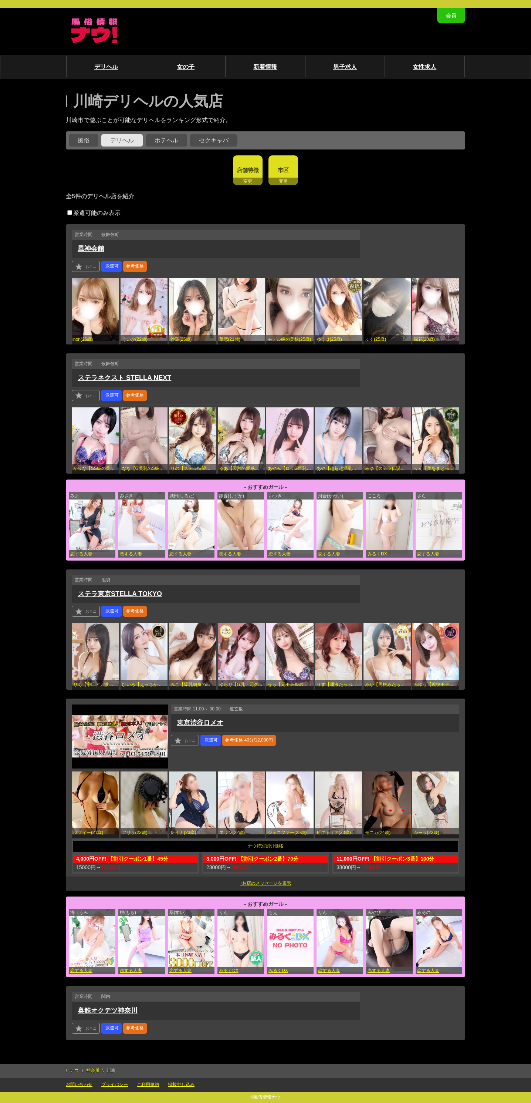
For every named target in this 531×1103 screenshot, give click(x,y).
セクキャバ (214, 140)
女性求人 (424, 67)
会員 (451, 16)
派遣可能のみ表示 (94, 213)
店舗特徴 (248, 170)
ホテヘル (166, 140)
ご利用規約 (148, 1084)
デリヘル (106, 67)
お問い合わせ (79, 1084)
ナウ (74, 1070)
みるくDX (377, 553)
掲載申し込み (181, 1084)
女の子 (186, 67)
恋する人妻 (81, 553)
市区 (283, 170)
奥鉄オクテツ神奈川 (108, 1010)
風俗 (83, 140)
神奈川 (92, 1070)
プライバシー (114, 1084)
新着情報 (265, 67)
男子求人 (345, 67)
